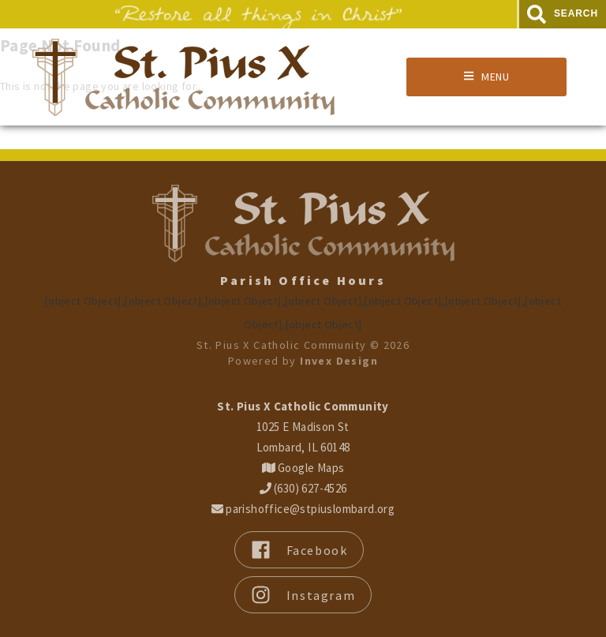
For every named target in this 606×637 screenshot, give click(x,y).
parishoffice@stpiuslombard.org (303, 508)
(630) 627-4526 (303, 488)
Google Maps (303, 467)
